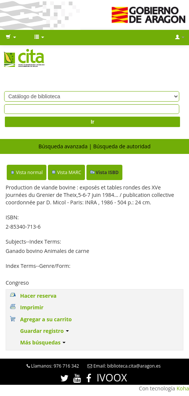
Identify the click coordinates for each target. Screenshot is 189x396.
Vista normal (29, 172)
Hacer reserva (38, 295)
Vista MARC (69, 172)
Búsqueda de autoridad (121, 146)
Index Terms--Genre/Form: (38, 265)
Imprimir (31, 307)
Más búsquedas (43, 342)
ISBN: (12, 217)
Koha (183, 388)
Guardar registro (44, 330)
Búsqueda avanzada (63, 146)
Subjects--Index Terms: (33, 241)
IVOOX (112, 377)
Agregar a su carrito (46, 319)
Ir (92, 122)
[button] (11, 37)
